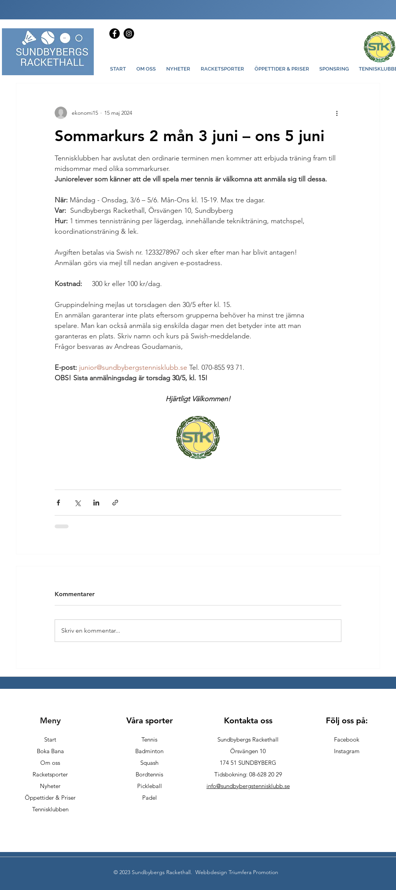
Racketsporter (50, 774)
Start (50, 739)
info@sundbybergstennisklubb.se (248, 786)
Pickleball (149, 786)
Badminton (149, 751)
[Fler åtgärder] (336, 112)
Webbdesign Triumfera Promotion (236, 872)
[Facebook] (114, 33)
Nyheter (50, 786)
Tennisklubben (50, 809)
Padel (149, 797)
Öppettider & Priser (50, 797)
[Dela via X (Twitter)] (77, 502)
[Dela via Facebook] (58, 502)
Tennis (149, 739)
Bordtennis (149, 774)
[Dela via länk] (115, 502)
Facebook (346, 739)
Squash (149, 762)
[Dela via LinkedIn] (96, 502)
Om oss (50, 762)
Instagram (347, 751)
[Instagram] (129, 33)
